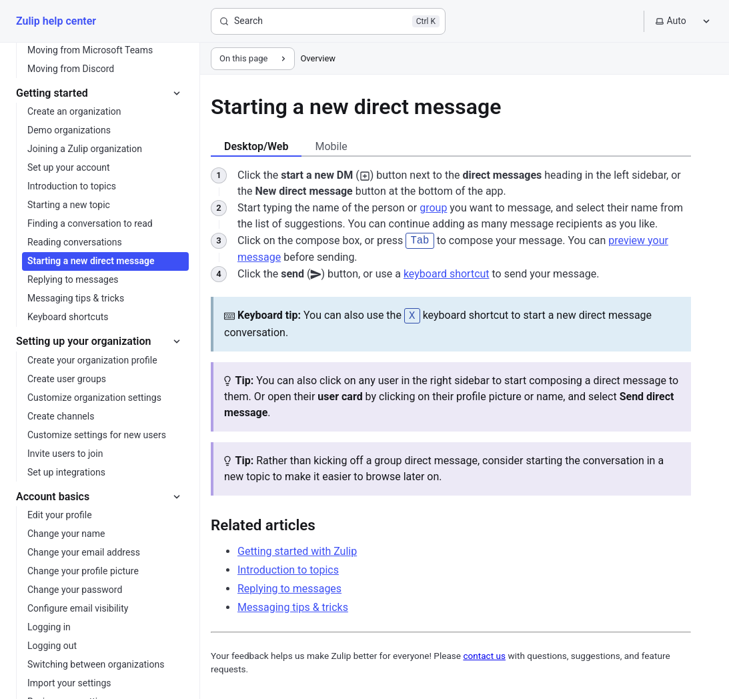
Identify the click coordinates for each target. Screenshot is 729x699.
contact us (484, 653)
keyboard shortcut (447, 273)
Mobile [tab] (331, 146)
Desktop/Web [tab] (256, 146)
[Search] (328, 21)
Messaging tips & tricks (292, 605)
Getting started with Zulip (297, 549)
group (433, 207)
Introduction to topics (288, 568)
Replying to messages (289, 586)
